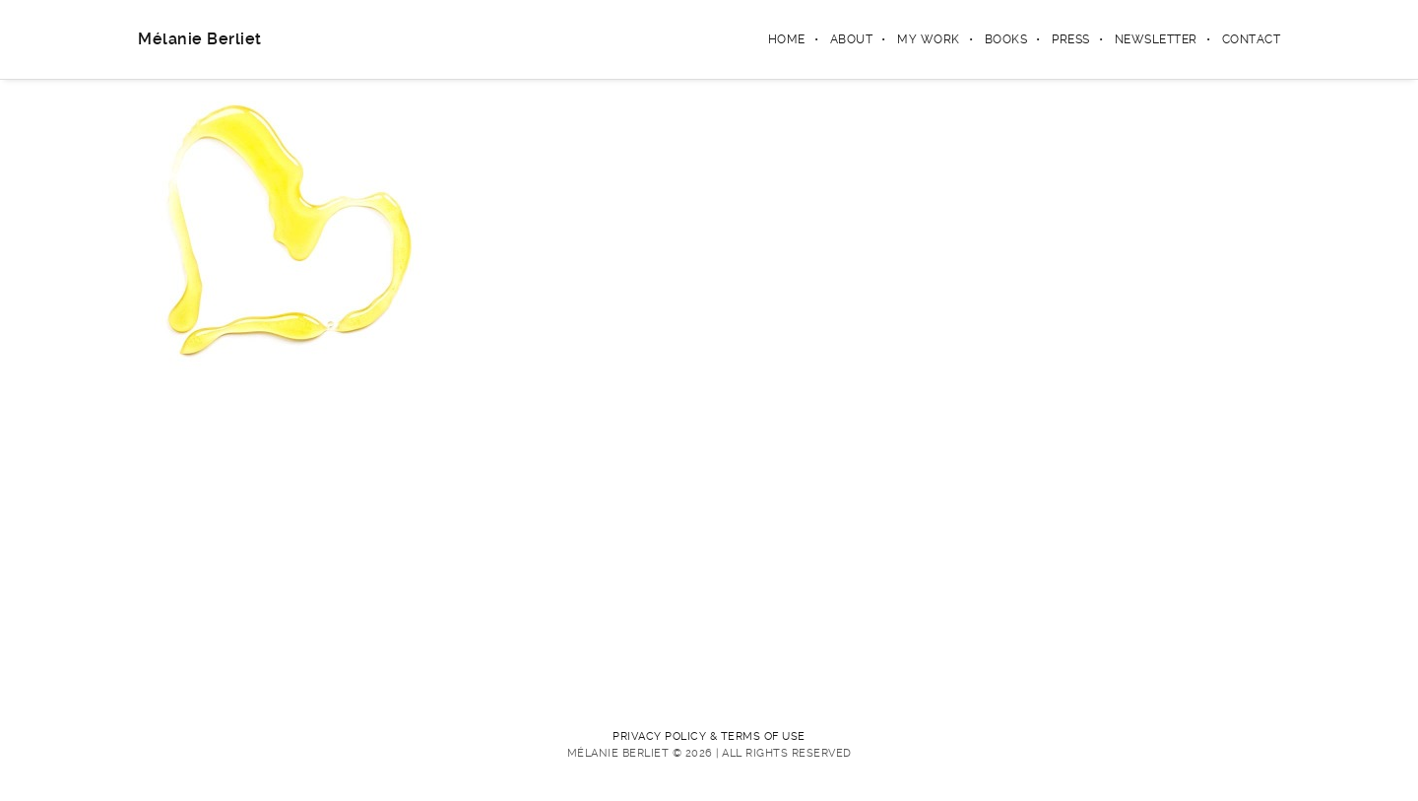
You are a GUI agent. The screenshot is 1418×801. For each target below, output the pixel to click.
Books (1006, 39)
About (851, 39)
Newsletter (1156, 39)
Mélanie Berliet (200, 39)
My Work (928, 39)
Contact (1251, 39)
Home (787, 39)
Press (1071, 39)
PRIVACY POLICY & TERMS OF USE (709, 736)
